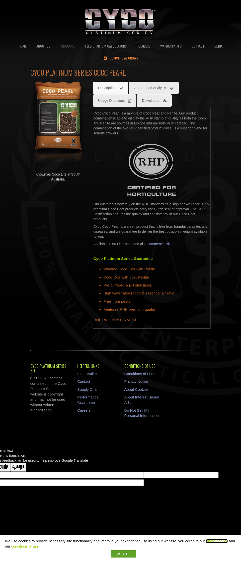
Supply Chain (88, 389)
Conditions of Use (139, 374)
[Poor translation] (18, 467)
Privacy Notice (136, 381)
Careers (83, 410)
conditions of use (25, 546)
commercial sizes (161, 244)
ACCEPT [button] (123, 554)
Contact (83, 381)
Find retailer (87, 374)
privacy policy (217, 541)
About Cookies (136, 389)
